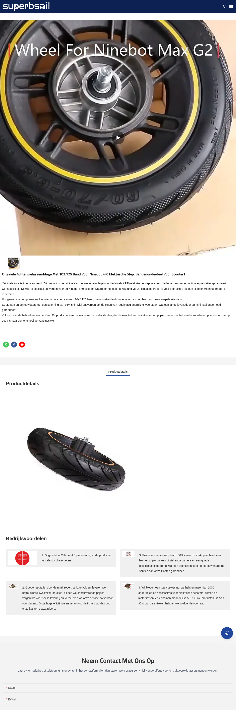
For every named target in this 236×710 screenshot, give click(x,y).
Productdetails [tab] (118, 371)
